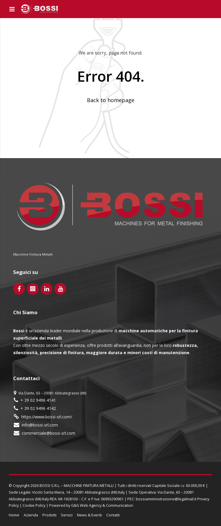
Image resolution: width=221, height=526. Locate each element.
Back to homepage (110, 100)
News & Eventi (89, 515)
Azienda (31, 515)
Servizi (67, 515)
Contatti (113, 515)
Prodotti (49, 515)
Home (14, 515)
